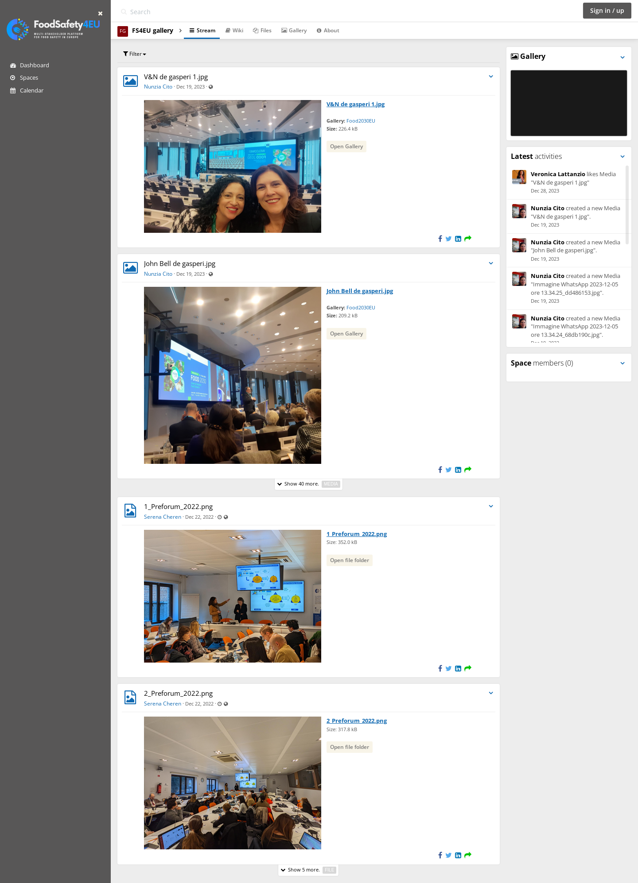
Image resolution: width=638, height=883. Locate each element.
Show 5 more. (308, 870)
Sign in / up (607, 10)
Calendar (26, 90)
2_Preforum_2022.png (178, 693)
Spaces (24, 77)
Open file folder (349, 560)
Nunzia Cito (158, 86)
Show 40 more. (308, 484)
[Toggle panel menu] (622, 57)
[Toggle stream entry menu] (490, 77)
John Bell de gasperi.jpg (179, 263)
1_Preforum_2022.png (178, 506)
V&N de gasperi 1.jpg (176, 76)
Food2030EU (360, 120)
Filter (134, 54)
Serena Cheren (162, 517)
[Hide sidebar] (100, 13)
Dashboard (29, 65)
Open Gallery (346, 146)
